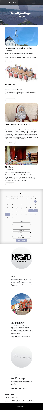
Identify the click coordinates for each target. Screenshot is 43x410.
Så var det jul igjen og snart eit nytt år (17, 124)
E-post (22, 226)
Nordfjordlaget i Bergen (21, 406)
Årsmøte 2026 (10, 84)
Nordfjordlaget (13, 2)
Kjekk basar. (9, 167)
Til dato (21, 235)
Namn (21, 221)
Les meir (10, 61)
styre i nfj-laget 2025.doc (11, 397)
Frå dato (21, 230)
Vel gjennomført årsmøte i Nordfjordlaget (19, 48)
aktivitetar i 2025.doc (11, 400)
